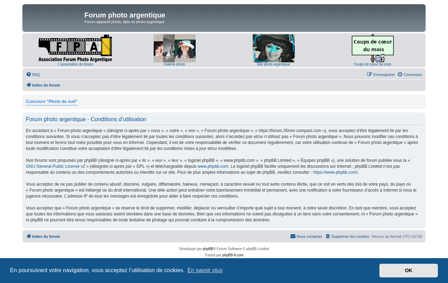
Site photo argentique (273, 64)
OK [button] (409, 270)
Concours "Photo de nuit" (51, 101)
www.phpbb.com (213, 166)
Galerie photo (174, 64)
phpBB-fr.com (233, 255)
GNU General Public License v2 (55, 166)
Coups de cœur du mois (372, 64)
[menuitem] (33, 74)
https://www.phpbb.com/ (335, 172)
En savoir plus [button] (205, 270)
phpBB (208, 249)
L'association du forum (75, 64)
